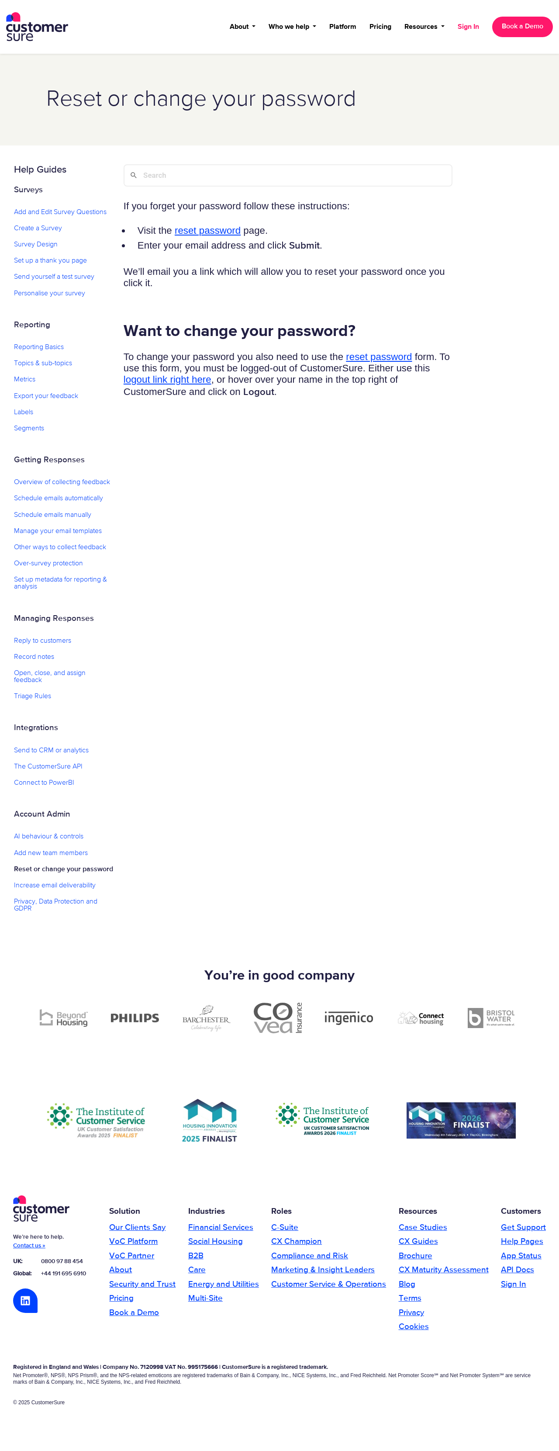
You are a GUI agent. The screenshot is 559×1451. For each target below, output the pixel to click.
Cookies (414, 1330)
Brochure (415, 1259)
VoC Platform (133, 1245)
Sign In (467, 28)
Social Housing (215, 1245)
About (239, 28)
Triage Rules (32, 699)
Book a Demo (521, 28)
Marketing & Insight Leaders (323, 1273)
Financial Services (220, 1231)
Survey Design (36, 248)
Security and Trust (142, 1287)
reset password (208, 234)
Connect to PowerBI (44, 786)
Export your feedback (46, 399)
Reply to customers (42, 644)
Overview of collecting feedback (62, 485)
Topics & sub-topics (43, 367)
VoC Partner (131, 1259)
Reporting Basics (39, 350)
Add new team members (51, 856)
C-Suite (284, 1231)
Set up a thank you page (50, 264)
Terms (410, 1302)
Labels (23, 415)
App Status (521, 1259)
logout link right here (167, 382)
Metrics (24, 383)
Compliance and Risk (309, 1259)
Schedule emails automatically (58, 502)
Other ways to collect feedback (60, 550)
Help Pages (522, 1245)
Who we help (289, 28)
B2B (196, 1259)
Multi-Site (205, 1302)
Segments (29, 431)
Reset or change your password (63, 872)
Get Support (523, 1231)
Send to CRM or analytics (51, 753)
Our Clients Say (137, 1231)
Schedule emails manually (52, 518)
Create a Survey (38, 232)
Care (197, 1273)
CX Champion (296, 1245)
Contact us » (29, 1249)
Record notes (34, 660)
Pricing (379, 28)
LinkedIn (25, 1304)
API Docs (517, 1273)
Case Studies (423, 1231)
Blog (407, 1287)
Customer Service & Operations (328, 1287)
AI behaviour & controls (48, 840)
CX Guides (418, 1245)
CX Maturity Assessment (444, 1273)
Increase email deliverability (55, 889)
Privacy (411, 1316)
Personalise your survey (49, 296)
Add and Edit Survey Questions (60, 215)
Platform (341, 28)
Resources (421, 28)
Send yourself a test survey (54, 280)
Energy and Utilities (223, 1287)
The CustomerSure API (48, 769)
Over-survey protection (48, 567)
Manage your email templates (58, 534)
